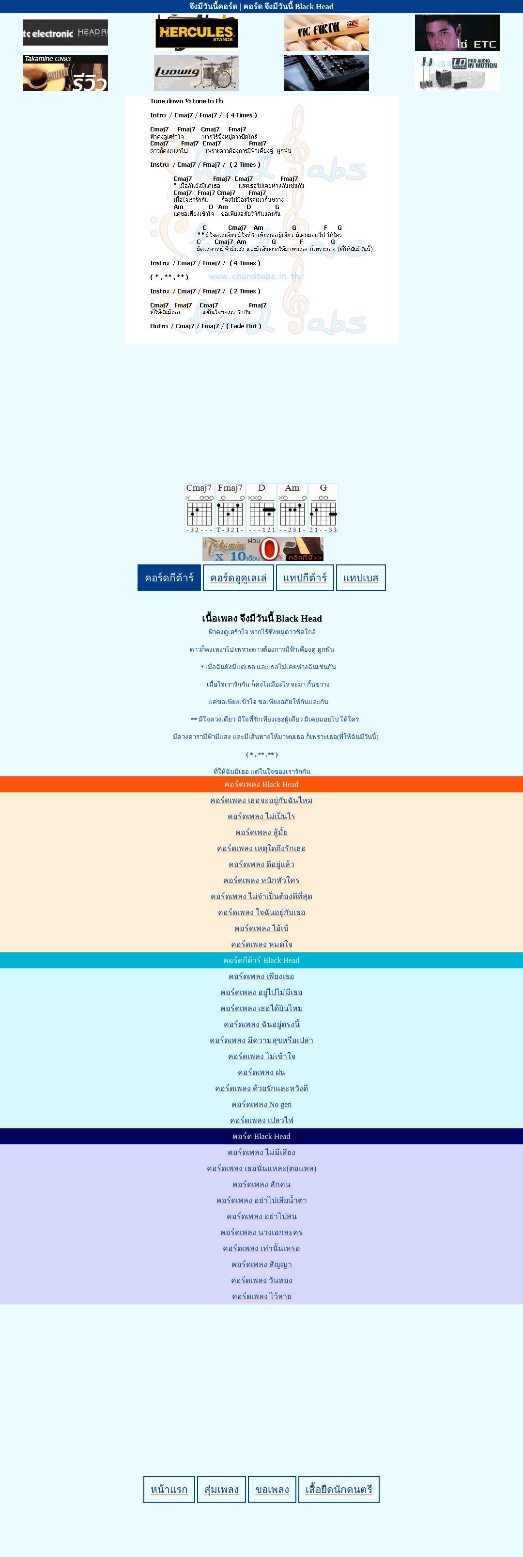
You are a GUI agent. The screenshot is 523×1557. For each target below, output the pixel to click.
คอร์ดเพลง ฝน (261, 1072)
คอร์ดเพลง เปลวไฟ (261, 1120)
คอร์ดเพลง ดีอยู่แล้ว (261, 864)
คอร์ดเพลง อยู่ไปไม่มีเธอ (261, 992)
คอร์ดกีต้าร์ (169, 577)
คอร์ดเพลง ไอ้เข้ (261, 928)
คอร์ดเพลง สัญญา (261, 1264)
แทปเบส (361, 577)
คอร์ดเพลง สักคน (261, 1184)
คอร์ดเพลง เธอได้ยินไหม (261, 1008)
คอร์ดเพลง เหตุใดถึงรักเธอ (261, 848)
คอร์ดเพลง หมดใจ (261, 944)
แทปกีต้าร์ (305, 577)
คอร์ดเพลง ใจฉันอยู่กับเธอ (262, 912)
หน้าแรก (169, 1489)
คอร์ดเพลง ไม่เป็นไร (261, 816)
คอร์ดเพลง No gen (261, 1104)
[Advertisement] (263, 1374)
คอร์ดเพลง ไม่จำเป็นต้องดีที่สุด (261, 896)
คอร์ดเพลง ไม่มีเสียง (261, 1152)
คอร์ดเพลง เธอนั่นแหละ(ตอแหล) (262, 1168)
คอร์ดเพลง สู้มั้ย (261, 832)
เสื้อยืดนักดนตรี (339, 1489)
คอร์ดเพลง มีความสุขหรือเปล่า (261, 1040)
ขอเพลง (272, 1489)
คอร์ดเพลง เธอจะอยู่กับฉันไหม (261, 800)
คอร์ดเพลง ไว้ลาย (262, 1296)
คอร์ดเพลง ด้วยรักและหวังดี (261, 1088)
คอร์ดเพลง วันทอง (261, 1280)
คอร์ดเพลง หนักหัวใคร (261, 880)
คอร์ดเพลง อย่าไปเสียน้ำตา (261, 1200)
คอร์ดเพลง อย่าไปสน (262, 1216)
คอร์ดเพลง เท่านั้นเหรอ (261, 1248)
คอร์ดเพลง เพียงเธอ (261, 976)
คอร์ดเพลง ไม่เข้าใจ (261, 1056)
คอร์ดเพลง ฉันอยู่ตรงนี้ (262, 1024)
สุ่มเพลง (221, 1489)
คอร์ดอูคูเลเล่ (238, 577)
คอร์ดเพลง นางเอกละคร (261, 1232)
